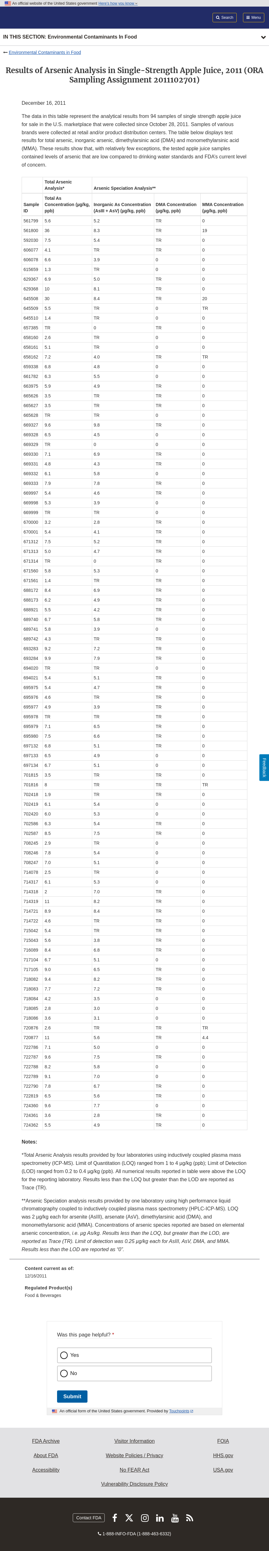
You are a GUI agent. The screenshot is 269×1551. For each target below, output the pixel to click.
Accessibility (46, 1470)
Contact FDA (88, 1517)
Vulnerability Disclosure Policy (134, 1484)
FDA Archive (46, 1441)
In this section (70, 37)
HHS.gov (223, 1455)
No (73, 1373)
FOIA (223, 1441)
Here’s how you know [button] (118, 3)
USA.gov (223, 1470)
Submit (72, 1397)
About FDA (46, 1455)
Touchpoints (179, 1411)
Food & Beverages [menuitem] (43, 1295)
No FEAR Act (134, 1470)
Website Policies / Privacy (134, 1455)
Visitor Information (134, 1441)
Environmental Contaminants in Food (45, 52)
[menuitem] (134, 1274)
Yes (74, 1355)
